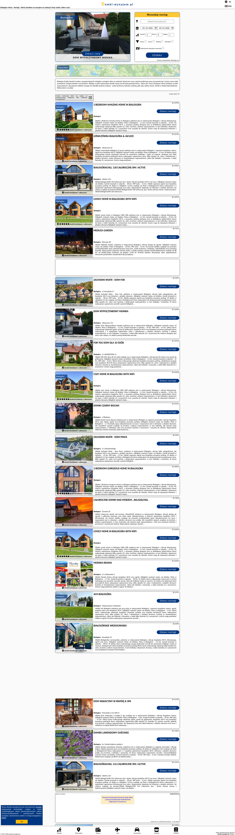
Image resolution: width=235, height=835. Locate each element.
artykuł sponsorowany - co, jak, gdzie (169, 821)
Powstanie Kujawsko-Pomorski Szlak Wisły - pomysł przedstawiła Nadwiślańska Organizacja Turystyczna (117, 799)
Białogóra (60, 107)
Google (38, 807)
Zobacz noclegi (168, 111)
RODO (4, 818)
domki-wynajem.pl (117, 4)
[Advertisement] (117, 676)
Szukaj (157, 55)
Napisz (232, 834)
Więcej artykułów (60, 794)
